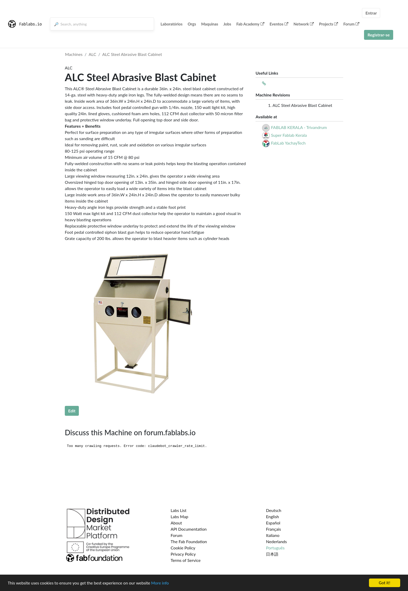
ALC (92, 54)
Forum (351, 24)
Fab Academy (250, 24)
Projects (328, 24)
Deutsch (273, 510)
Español (273, 522)
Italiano (272, 535)
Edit (71, 410)
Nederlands (276, 541)
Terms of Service (186, 560)
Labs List (179, 510)
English (272, 516)
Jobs (227, 24)
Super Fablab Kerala (289, 135)
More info (160, 583)
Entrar (371, 12)
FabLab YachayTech (288, 142)
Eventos (279, 24)
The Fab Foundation (189, 541)
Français (273, 529)
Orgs (192, 24)
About (176, 522)
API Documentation (189, 529)
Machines (73, 54)
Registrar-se (378, 34)
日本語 (272, 553)
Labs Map (179, 516)
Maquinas (209, 24)
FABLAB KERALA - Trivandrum (299, 127)
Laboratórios (171, 24)
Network (304, 24)
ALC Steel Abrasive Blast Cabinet (132, 54)
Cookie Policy (183, 547)
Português (275, 547)
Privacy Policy (183, 553)
